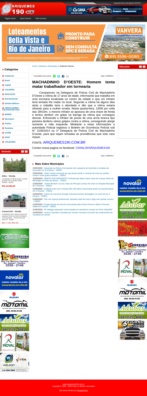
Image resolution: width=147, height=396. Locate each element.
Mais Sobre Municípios (49, 163)
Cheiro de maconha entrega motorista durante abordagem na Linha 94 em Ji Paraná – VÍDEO (71, 195)
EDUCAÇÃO (10, 94)
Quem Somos (25, 18)
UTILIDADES (10, 142)
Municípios (9, 119)
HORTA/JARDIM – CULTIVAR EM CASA (11, 109)
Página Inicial (10, 18)
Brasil (7, 80)
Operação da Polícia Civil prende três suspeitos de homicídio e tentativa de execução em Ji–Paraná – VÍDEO (71, 169)
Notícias (42, 66)
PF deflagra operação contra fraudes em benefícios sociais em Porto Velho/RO (78, 209)
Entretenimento (11, 99)
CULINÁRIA (10, 90)
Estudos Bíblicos (12, 103)
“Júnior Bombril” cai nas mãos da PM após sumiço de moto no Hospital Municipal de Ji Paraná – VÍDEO (73, 185)
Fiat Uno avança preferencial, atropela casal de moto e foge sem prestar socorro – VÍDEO (73, 200)
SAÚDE (8, 133)
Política (8, 124)
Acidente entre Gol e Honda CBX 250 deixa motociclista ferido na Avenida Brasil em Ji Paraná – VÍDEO (73, 190)
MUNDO (8, 114)
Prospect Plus (82, 390)
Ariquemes (9, 76)
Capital (8, 85)
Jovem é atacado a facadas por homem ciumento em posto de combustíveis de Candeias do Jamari (73, 213)
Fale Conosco (40, 18)
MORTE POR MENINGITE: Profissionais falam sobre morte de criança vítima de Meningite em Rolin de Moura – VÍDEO (73, 179)
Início (34, 66)
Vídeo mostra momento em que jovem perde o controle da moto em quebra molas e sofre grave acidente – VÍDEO (71, 174)
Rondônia (9, 128)
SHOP (7, 137)
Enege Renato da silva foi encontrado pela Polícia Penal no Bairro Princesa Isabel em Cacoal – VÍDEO (71, 205)
